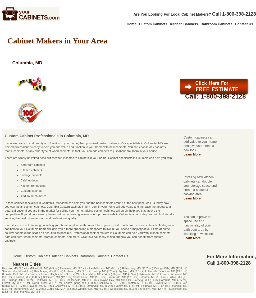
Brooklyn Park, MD (13, 274)
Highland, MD (126, 271)
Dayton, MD (120, 274)
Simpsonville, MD (12, 271)
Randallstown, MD (99, 268)
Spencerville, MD (76, 280)
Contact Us (244, 24)
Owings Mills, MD (164, 268)
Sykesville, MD (147, 274)
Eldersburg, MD (131, 268)
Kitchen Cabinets (184, 24)
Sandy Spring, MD (75, 283)
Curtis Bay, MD (56, 288)
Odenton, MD (147, 277)
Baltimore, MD (51, 277)
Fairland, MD (22, 277)
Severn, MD (161, 283)
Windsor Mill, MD (88, 288)
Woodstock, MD (118, 288)
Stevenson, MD (178, 288)
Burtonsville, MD (24, 288)
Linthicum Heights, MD (51, 274)
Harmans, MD (68, 268)
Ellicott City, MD (11, 283)
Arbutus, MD (168, 280)
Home (131, 24)
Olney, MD (122, 285)
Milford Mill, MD (39, 268)
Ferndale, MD (149, 285)
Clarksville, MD (44, 280)
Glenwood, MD (178, 274)
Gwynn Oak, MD (110, 280)
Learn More (192, 154)
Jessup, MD (99, 271)
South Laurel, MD (83, 277)
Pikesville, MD (179, 285)
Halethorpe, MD (43, 271)
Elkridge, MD (15, 280)
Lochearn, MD (72, 271)
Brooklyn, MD (148, 288)
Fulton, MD (175, 277)
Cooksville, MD (63, 285)
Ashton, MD (134, 283)
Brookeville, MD (116, 277)
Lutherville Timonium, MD (160, 271)
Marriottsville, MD (24, 291)
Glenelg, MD (141, 280)
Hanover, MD (10, 268)
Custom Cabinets (153, 24)
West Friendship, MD (88, 274)
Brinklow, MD (107, 283)
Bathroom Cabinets (216, 24)
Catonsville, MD (95, 285)
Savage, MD (36, 285)
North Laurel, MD (42, 283)
